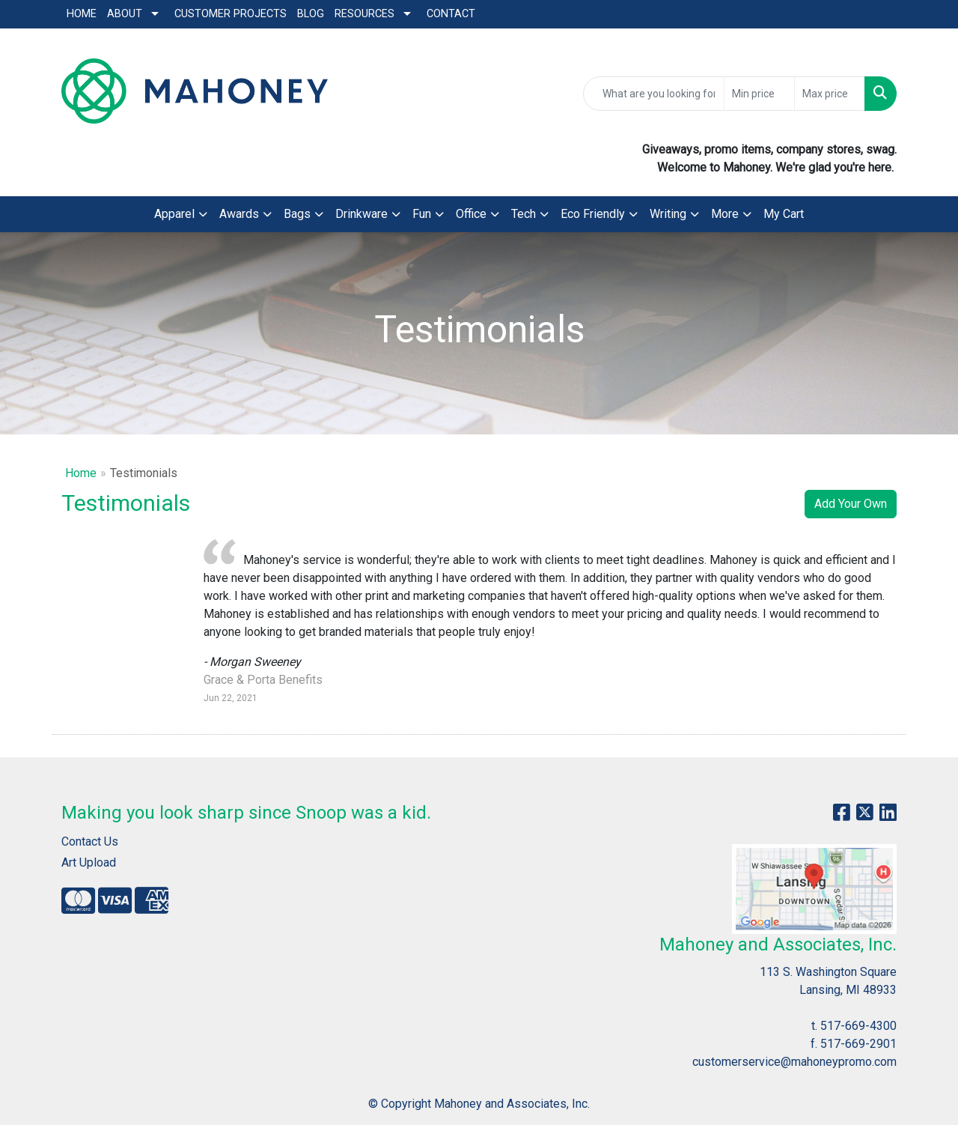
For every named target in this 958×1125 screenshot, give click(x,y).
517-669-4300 (858, 1026)
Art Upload (88, 862)
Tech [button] (523, 214)
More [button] (725, 214)
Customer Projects (230, 13)
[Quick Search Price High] (829, 93)
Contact (451, 13)
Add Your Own (850, 504)
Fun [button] (421, 214)
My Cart (783, 214)
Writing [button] (668, 214)
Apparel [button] (174, 214)
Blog (310, 13)
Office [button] (471, 214)
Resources (364, 13)
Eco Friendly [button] (593, 214)
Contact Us (89, 841)
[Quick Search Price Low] (759, 93)
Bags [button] (297, 214)
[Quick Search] (653, 93)
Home (82, 13)
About (124, 13)
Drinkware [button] (361, 214)
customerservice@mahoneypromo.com (794, 1062)
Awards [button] (239, 214)
